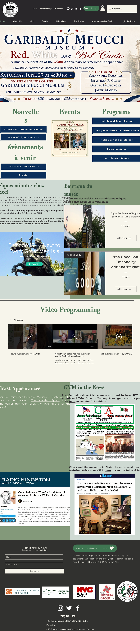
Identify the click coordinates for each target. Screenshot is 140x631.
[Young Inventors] (65, 98)
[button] (16, 320)
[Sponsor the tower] (70, 98)
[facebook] (80, 8)
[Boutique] (91, 8)
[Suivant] (132, 65)
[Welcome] (67, 98)
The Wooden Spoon (45, 400)
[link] (102, 8)
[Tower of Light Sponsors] (23, 137)
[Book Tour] (72, 98)
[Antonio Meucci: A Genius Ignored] (75, 98)
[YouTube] (68, 8)
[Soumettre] (34, 571)
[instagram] (72, 8)
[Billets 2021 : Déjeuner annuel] (23, 129)
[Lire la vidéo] (30, 336)
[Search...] (121, 9)
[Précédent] (8, 65)
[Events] (23, 175)
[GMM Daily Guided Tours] (23, 166)
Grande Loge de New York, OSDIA (88, 562)
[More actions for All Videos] (16, 320)
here (72, 401)
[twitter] (76, 8)
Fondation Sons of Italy (98, 559)
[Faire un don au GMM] (95, 548)
